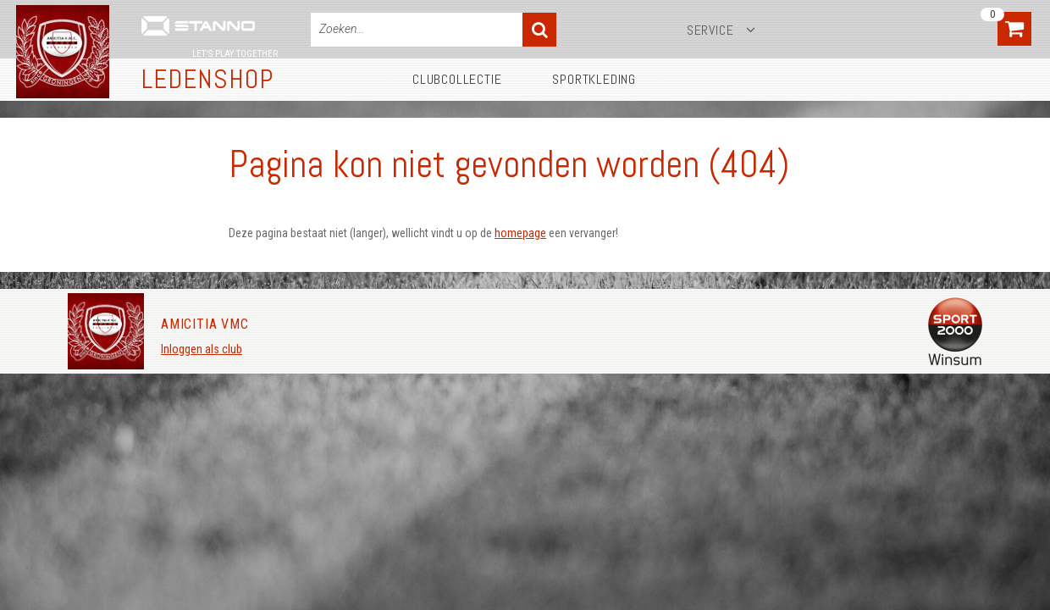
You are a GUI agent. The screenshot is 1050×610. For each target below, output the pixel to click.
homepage (520, 233)
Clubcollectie (456, 79)
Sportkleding (594, 79)
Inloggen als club (201, 349)
